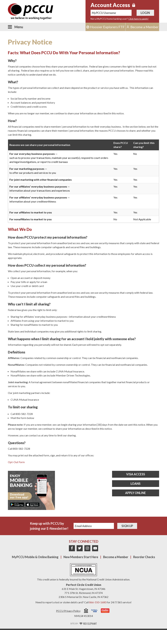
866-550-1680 (97, 602)
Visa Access (135, 474)
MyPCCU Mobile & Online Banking (35, 557)
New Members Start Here (81, 557)
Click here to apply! (138, 18)
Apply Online (135, 493)
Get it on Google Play (17, 505)
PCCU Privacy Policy (68, 610)
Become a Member (115, 557)
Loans (135, 483)
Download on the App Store (32, 505)
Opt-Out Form (16, 462)
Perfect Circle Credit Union (83, 584)
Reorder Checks (144, 557)
